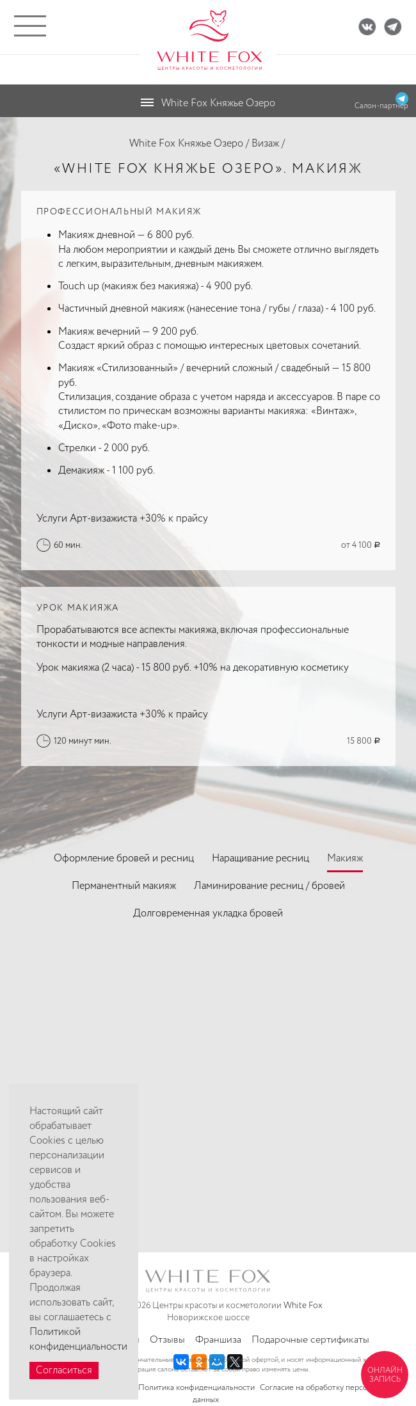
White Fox (303, 1305)
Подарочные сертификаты (310, 1339)
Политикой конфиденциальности (78, 1339)
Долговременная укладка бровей (208, 913)
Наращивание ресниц (260, 858)
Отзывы (167, 1339)
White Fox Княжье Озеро (186, 143)
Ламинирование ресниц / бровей (269, 886)
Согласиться (64, 1370)
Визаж (265, 143)
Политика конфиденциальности (196, 1388)
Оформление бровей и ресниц (124, 858)
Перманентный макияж (124, 886)
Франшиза (218, 1339)
